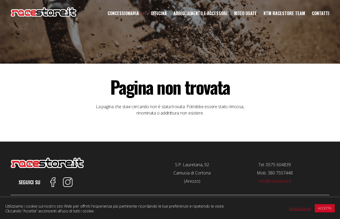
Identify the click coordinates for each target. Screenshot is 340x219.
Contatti (320, 13)
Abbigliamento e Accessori (200, 13)
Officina (159, 13)
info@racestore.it (274, 181)
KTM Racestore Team (284, 13)
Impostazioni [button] (300, 208)
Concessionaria (123, 13)
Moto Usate (245, 13)
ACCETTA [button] (325, 208)
